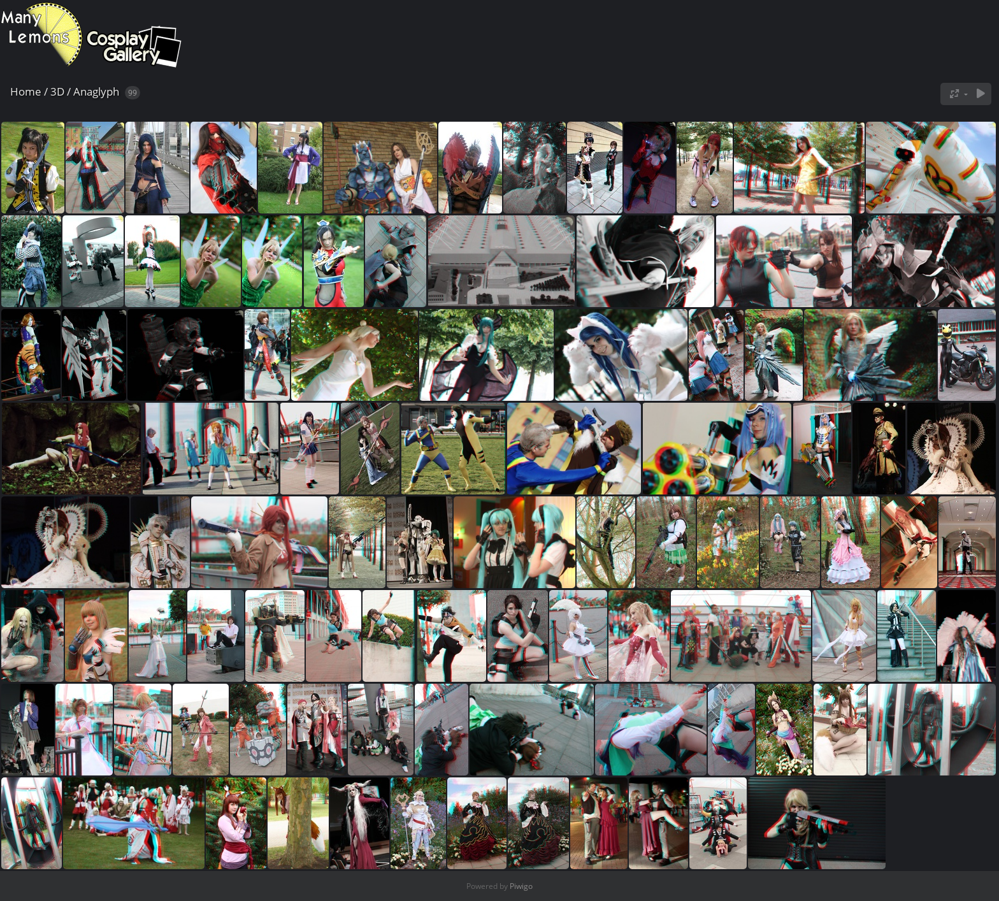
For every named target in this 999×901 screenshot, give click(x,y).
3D (57, 91)
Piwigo (521, 886)
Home (25, 91)
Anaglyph (96, 91)
